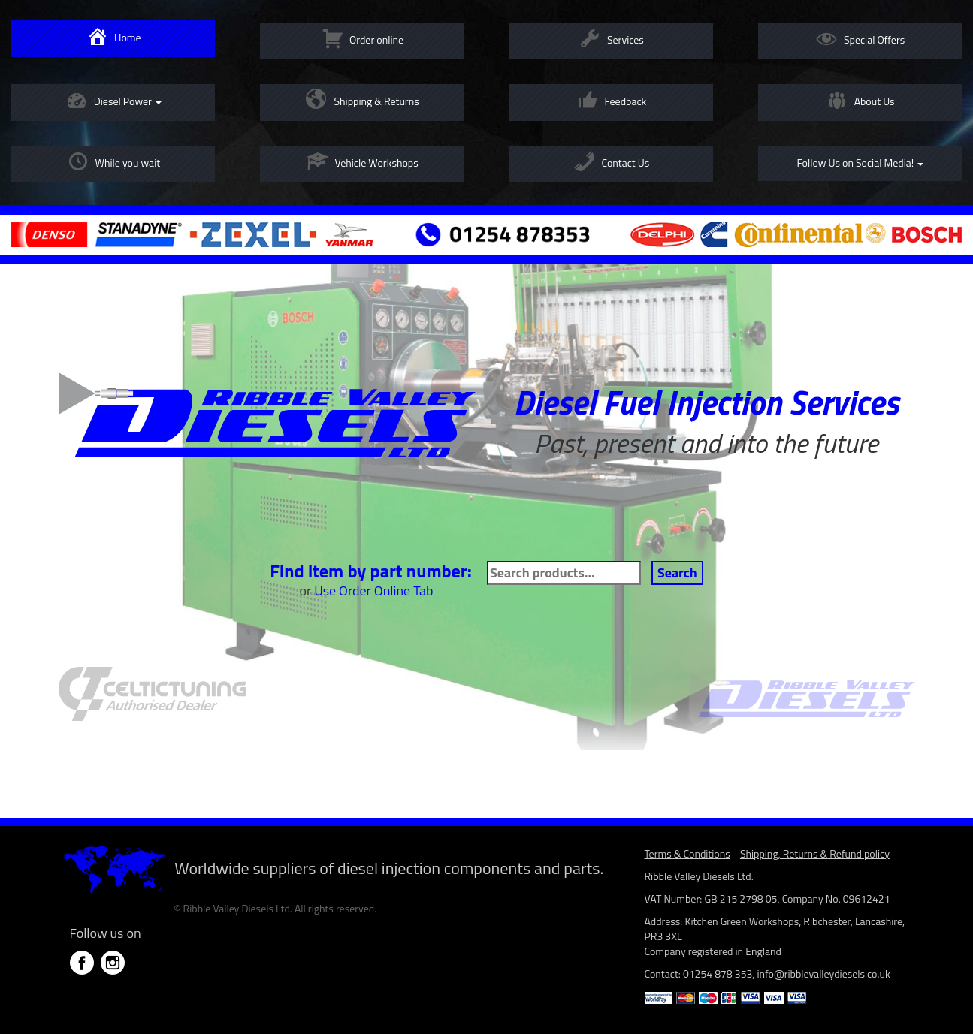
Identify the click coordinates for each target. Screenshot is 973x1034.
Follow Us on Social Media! (859, 162)
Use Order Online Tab (373, 590)
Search (677, 572)
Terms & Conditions (687, 853)
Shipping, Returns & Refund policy (815, 853)
